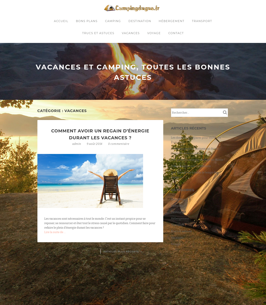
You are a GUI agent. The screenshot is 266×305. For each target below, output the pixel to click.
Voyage (154, 33)
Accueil (61, 21)
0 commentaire (118, 144)
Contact (176, 33)
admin (77, 144)
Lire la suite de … (55, 232)
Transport (202, 21)
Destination (139, 21)
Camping (113, 21)
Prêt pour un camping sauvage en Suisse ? (198, 159)
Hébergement (171, 21)
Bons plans (87, 21)
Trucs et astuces (98, 33)
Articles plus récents (121, 251)
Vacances (131, 33)
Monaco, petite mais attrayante (191, 166)
